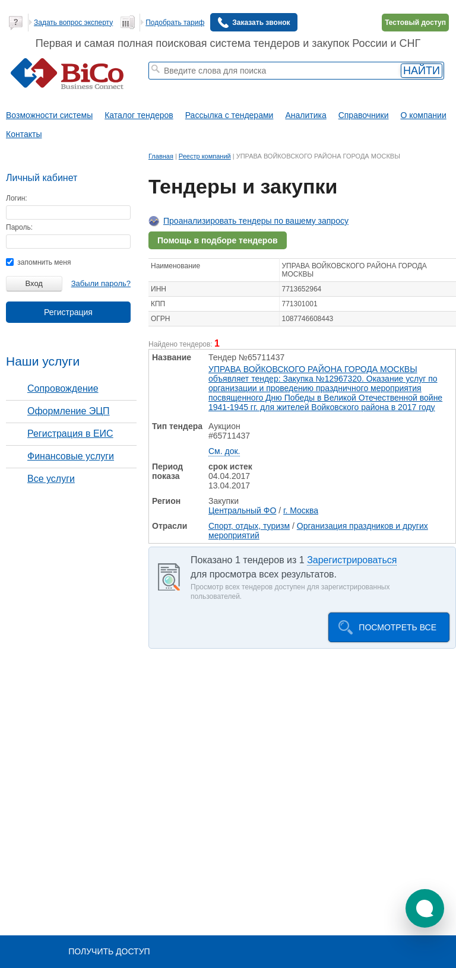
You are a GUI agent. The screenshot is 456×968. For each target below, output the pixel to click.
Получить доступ (109, 951)
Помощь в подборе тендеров (217, 240)
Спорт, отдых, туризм (249, 526)
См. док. (224, 451)
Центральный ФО (242, 510)
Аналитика (305, 115)
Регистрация (68, 312)
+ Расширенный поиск (357, 85)
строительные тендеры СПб (232, 85)
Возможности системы (49, 115)
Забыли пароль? (101, 283)
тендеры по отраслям (184, 92)
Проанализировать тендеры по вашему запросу (256, 221)
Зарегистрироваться (352, 560)
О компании (423, 115)
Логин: (16, 198)
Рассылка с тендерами (229, 115)
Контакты (24, 134)
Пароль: (19, 227)
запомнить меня (38, 262)
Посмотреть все (397, 627)
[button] (425, 908)
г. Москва (300, 510)
